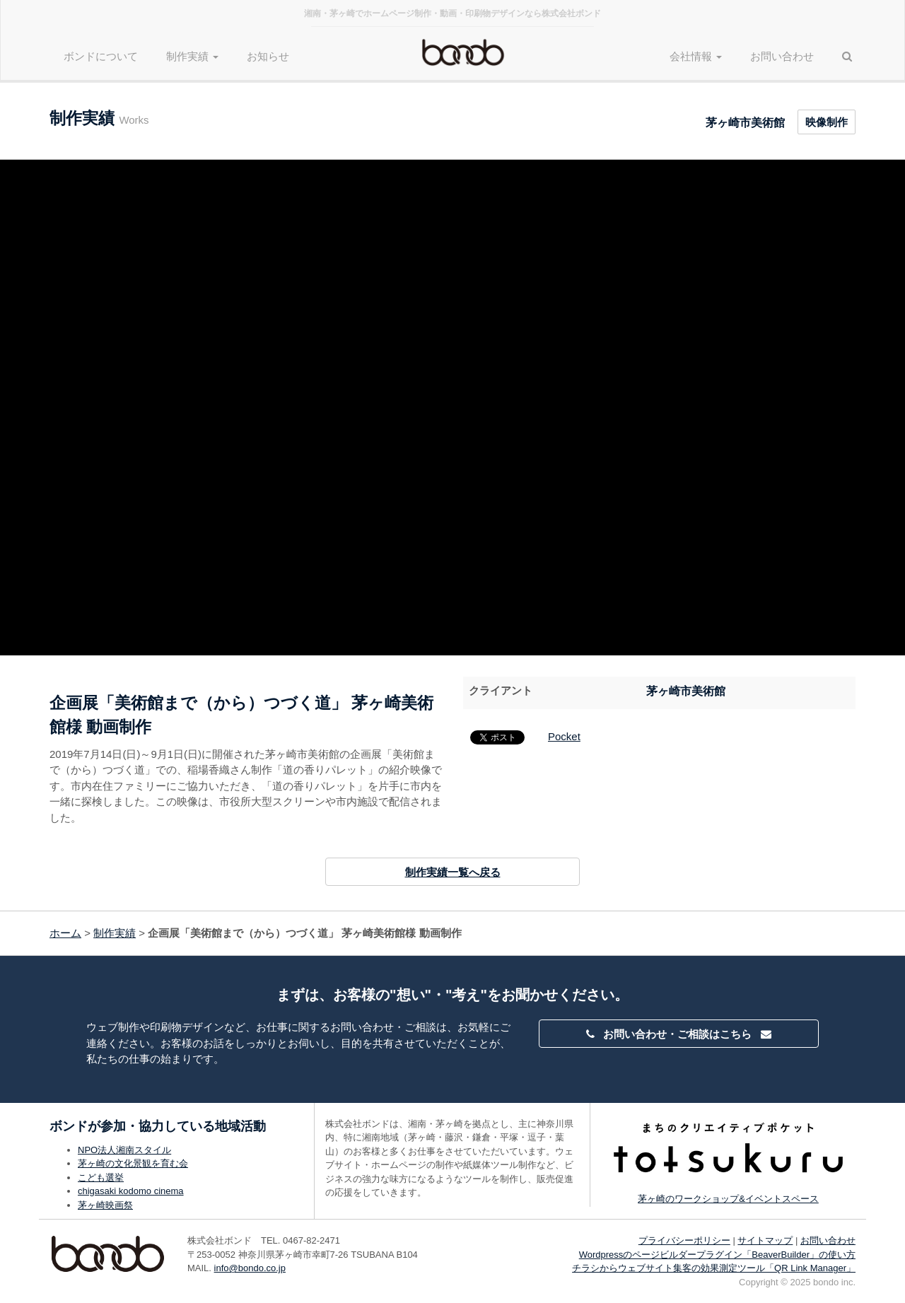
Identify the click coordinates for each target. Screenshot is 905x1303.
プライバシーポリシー (684, 1240)
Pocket (564, 736)
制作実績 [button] (192, 56)
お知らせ (268, 56)
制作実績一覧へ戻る (453, 872)
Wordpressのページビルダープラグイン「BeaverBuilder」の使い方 (717, 1254)
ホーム (65, 933)
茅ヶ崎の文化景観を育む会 (133, 1163)
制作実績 (114, 933)
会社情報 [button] (696, 56)
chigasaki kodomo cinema (131, 1191)
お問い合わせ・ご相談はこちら (678, 1034)
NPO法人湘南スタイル (124, 1150)
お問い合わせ (782, 56)
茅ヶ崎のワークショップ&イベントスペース (728, 1198)
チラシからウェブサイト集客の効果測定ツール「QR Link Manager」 (714, 1268)
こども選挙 (101, 1177)
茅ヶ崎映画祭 (105, 1205)
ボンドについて (101, 56)
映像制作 (826, 122)
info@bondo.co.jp (250, 1268)
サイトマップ (765, 1240)
